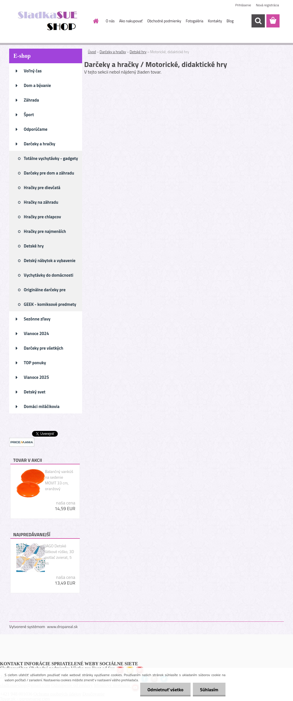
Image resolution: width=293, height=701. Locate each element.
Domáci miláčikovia (42, 406)
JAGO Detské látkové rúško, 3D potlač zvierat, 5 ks (59, 554)
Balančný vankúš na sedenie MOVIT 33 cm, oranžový (59, 480)
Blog (230, 21)
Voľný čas (33, 71)
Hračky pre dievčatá (42, 187)
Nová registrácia (267, 5)
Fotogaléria (194, 21)
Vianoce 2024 (36, 333)
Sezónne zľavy (37, 319)
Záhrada (31, 100)
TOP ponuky (35, 362)
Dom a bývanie (37, 85)
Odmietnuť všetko (165, 689)
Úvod (92, 52)
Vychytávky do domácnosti (48, 275)
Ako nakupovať (131, 21)
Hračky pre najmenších (45, 231)
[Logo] (48, 21)
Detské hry (34, 246)
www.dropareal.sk (62, 626)
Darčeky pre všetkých (43, 348)
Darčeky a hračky (39, 143)
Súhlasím (209, 689)
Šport (29, 114)
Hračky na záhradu (41, 202)
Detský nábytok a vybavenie (50, 260)
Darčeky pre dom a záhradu (49, 173)
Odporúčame (35, 129)
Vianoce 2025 (36, 377)
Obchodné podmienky (164, 21)
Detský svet (34, 392)
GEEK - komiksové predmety (50, 304)
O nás (110, 21)
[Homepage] (95, 20)
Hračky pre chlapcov (42, 216)
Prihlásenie (243, 5)
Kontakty (215, 21)
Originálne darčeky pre (45, 289)
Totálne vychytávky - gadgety (51, 158)
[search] (258, 20)
